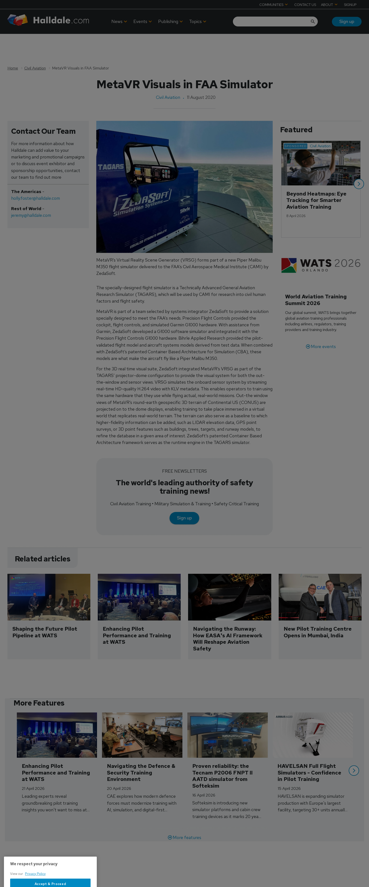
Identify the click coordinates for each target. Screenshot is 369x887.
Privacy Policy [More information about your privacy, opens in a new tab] (35, 885)
